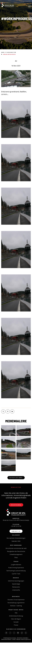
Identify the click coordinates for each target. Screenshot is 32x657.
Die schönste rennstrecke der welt (16, 548)
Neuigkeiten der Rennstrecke (16, 551)
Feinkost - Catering (16, 606)
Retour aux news (16, 477)
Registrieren (16, 505)
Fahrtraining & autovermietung (16, 571)
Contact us (16, 531)
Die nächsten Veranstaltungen (16, 538)
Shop (16, 557)
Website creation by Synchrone (23, 639)
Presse (16, 625)
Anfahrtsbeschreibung (16, 616)
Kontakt (16, 622)
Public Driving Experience (16, 568)
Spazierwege (16, 584)
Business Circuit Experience (16, 600)
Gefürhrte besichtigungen (16, 581)
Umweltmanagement (16, 554)
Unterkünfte (16, 590)
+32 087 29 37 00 (16, 526)
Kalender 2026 (16, 541)
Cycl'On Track (16, 574)
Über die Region (16, 619)
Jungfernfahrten (16, 565)
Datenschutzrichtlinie (6, 639)
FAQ (16, 613)
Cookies (14, 639)
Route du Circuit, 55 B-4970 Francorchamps (16, 520)
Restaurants (16, 587)
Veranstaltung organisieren (16, 603)
